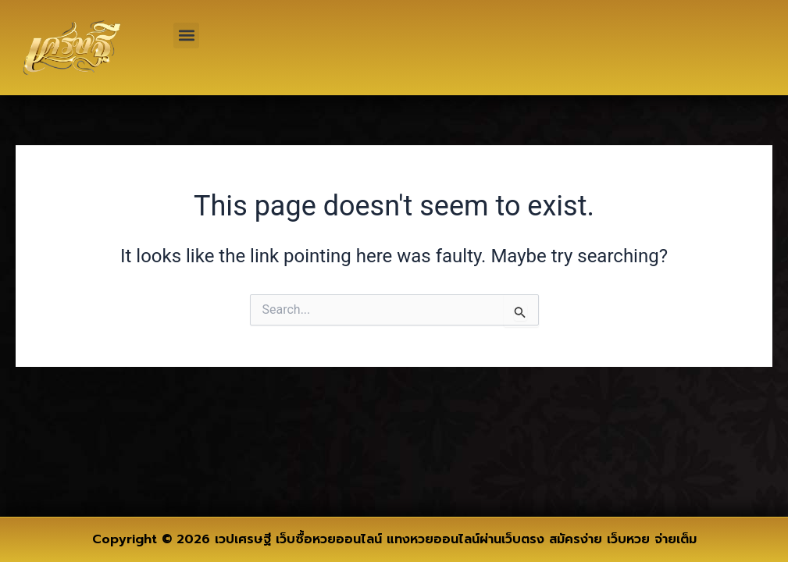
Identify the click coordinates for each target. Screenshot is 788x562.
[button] (186, 35)
